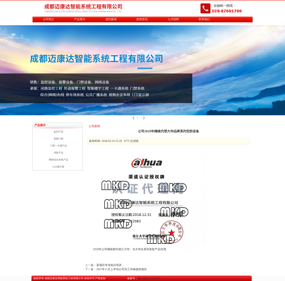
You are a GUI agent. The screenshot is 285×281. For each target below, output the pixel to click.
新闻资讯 (142, 19)
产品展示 (79, 19)
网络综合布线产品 (58, 159)
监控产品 (58, 131)
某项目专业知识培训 (109, 265)
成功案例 (111, 19)
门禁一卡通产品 (58, 145)
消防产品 (58, 152)
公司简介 (48, 19)
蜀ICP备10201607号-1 (150, 278)
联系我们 (204, 19)
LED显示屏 (58, 166)
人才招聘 (173, 19)
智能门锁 (58, 138)
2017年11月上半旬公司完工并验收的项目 (121, 269)
